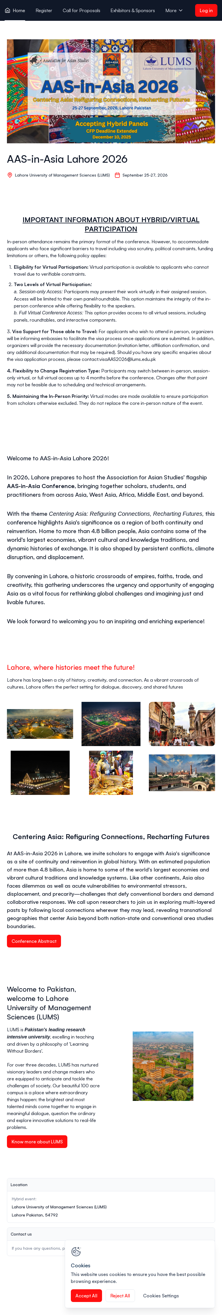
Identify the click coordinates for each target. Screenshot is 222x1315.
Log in (206, 10)
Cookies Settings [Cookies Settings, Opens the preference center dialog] (161, 1296)
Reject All (120, 1296)
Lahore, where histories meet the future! (71, 667)
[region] (140, 1274)
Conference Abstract (34, 941)
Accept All (86, 1296)
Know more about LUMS (37, 1142)
